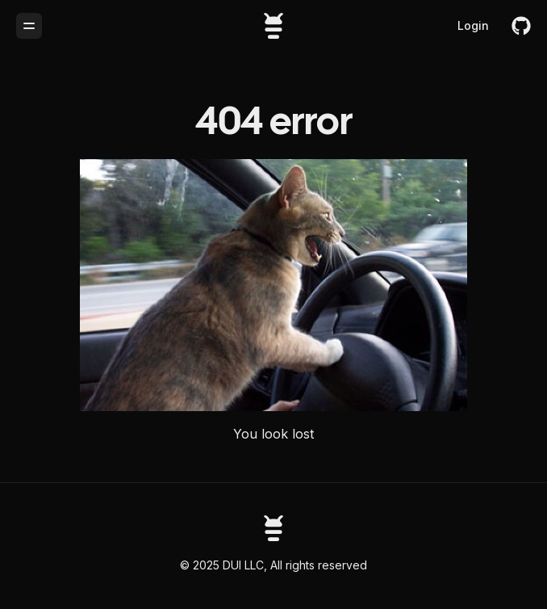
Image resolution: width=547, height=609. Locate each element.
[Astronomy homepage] (273, 528)
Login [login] (473, 25)
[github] (521, 26)
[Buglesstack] (273, 26)
